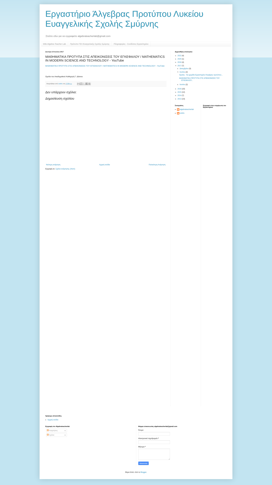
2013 (180, 99)
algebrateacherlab (187, 109)
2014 (180, 95)
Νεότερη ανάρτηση (53, 165)
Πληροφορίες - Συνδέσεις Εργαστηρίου (131, 44)
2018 (180, 62)
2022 (180, 56)
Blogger (143, 472)
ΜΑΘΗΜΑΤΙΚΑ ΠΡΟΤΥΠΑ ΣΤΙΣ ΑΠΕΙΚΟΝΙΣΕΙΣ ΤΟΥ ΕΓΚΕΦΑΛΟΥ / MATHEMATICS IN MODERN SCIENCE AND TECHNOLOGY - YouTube (104, 66)
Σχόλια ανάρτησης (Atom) (65, 169)
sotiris (182, 113)
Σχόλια (50, 435)
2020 (180, 59)
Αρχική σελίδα (104, 165)
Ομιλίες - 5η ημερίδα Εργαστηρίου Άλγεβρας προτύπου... (201, 75)
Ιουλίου (183, 72)
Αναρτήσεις (52, 431)
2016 (180, 89)
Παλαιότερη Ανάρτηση (157, 165)
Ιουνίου (183, 84)
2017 (180, 66)
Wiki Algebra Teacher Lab (54, 44)
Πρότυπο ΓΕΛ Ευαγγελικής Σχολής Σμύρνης (90, 44)
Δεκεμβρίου (184, 69)
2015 (180, 92)
